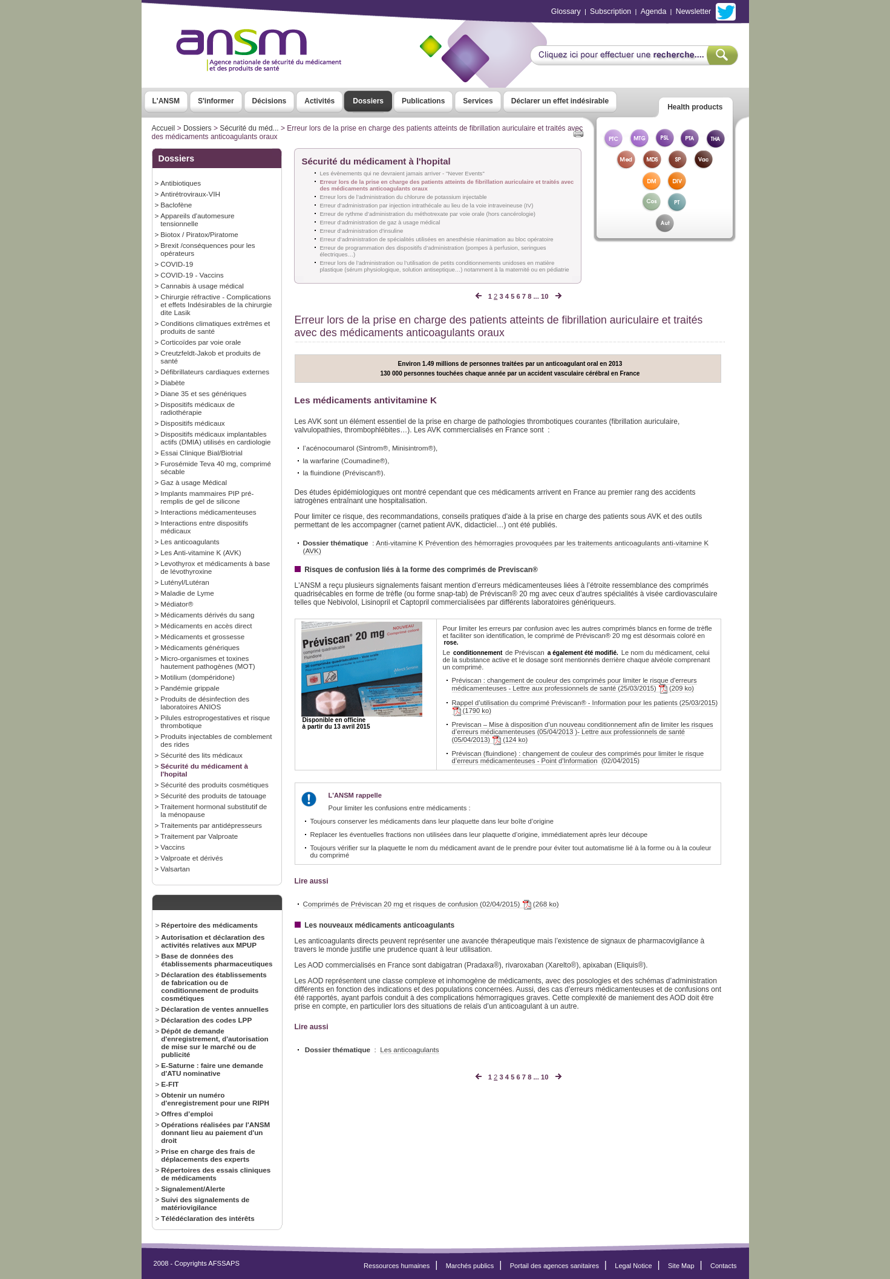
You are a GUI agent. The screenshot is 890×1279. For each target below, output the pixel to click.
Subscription (610, 11)
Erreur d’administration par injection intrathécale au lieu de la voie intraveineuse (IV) (427, 205)
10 (544, 296)
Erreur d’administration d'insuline (362, 230)
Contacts (723, 1265)
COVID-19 (176, 264)
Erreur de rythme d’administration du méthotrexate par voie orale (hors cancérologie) (427, 213)
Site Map (681, 1265)
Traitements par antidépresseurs (211, 825)
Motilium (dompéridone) (197, 677)
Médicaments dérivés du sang (207, 615)
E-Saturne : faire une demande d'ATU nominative (212, 1069)
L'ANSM (166, 101)
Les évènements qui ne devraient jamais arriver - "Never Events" (402, 173)
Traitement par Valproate (199, 836)
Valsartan (174, 869)
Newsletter (693, 11)
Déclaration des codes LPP (206, 1020)
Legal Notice (633, 1265)
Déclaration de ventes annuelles (215, 1009)
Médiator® (176, 604)
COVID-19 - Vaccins (191, 275)
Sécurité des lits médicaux (201, 755)
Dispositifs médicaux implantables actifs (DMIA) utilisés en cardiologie (215, 438)
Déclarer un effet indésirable (560, 101)
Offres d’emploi (187, 1114)
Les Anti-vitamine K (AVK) (200, 552)
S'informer (216, 101)
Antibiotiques (180, 183)
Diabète (172, 382)
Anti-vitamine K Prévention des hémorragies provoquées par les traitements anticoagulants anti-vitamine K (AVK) (506, 547)
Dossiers (368, 101)
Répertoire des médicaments (209, 925)
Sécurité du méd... (249, 128)
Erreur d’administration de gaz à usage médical (380, 222)
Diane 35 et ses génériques (203, 393)
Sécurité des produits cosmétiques (214, 785)
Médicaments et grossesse (202, 636)
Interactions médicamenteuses (208, 512)
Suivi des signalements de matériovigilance (205, 1203)
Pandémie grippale (189, 688)
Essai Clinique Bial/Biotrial (201, 453)
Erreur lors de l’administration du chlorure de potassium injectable (403, 197)
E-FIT (169, 1084)
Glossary (566, 11)
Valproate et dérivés (191, 858)
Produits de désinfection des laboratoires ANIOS (204, 703)
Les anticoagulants (189, 541)
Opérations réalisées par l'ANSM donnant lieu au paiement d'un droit (215, 1132)
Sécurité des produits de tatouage (213, 795)
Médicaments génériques (199, 647)
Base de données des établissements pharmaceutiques (216, 960)
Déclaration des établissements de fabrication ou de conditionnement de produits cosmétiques (214, 986)
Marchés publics (470, 1265)
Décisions (269, 101)
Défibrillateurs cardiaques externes (214, 372)
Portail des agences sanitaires (554, 1265)
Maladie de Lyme (187, 593)
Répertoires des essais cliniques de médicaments (215, 1174)
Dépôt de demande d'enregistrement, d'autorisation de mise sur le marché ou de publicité (214, 1042)
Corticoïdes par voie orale (200, 342)
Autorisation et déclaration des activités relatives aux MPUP (212, 941)
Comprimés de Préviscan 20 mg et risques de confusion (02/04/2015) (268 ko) (431, 904)
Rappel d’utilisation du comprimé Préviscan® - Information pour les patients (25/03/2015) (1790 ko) (585, 707)
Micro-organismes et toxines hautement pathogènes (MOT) (207, 662)
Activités (319, 101)
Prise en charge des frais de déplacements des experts (208, 1155)
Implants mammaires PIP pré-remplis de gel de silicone (207, 497)
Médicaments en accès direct (206, 626)
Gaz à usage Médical (193, 482)
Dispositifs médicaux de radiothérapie (197, 408)
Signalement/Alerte (193, 1189)
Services (477, 101)
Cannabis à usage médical (202, 286)
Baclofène (176, 205)
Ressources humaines (397, 1265)
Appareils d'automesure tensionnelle (197, 219)
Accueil (163, 128)
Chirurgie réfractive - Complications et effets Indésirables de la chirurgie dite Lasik (216, 304)
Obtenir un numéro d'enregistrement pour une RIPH (215, 1099)
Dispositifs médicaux (192, 423)
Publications (423, 101)
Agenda (654, 11)
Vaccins (172, 847)
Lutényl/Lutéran (184, 582)
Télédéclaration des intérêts (207, 1218)
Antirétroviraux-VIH (190, 194)
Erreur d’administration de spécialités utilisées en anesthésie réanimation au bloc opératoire (437, 239)
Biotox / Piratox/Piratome (199, 234)
